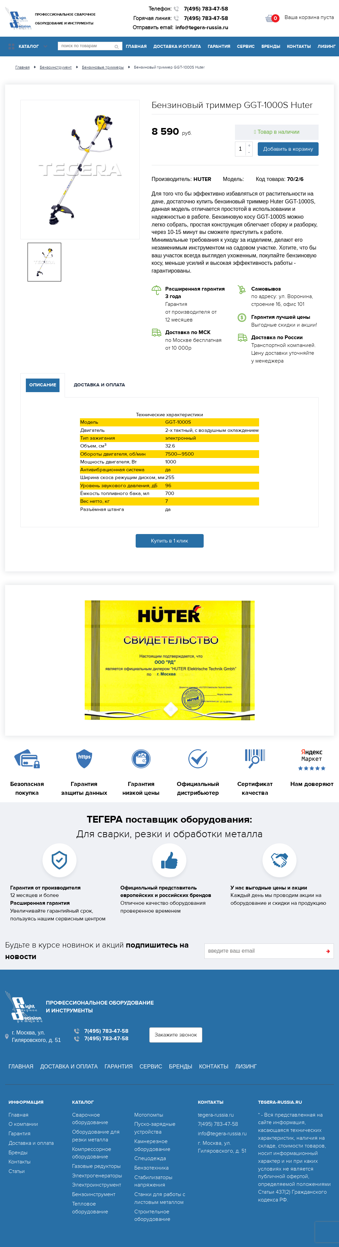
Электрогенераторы (97, 1175)
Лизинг (327, 46)
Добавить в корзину (288, 149)
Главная (136, 46)
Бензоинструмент (93, 1194)
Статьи (17, 1171)
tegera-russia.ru (216, 1115)
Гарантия (219, 46)
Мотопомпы (148, 1115)
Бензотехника (151, 1168)
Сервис (246, 46)
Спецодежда (150, 1158)
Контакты (299, 46)
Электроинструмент (96, 1184)
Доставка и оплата (177, 46)
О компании (23, 1124)
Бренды (270, 46)
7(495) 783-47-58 (206, 8)
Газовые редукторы (96, 1166)
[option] (80, 170)
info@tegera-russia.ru (201, 27)
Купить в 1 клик (169, 540)
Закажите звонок (176, 1034)
